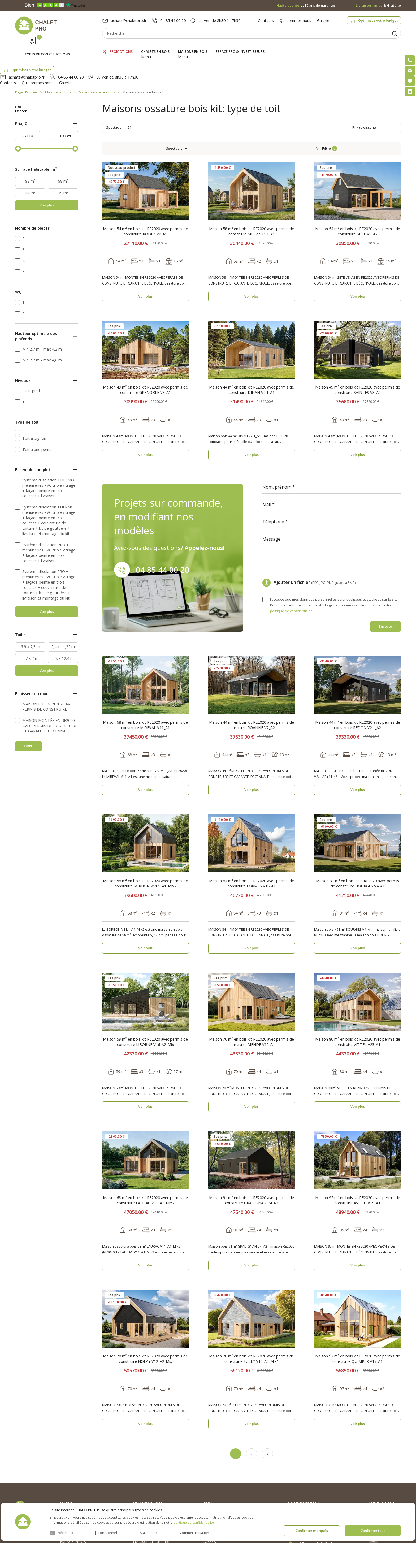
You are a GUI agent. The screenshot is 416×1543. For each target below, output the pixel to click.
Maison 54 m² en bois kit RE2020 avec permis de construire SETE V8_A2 (357, 180)
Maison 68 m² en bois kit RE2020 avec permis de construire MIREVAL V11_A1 (145, 673)
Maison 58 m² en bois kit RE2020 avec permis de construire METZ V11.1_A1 (251, 180)
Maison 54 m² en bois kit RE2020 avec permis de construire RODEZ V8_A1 (145, 180)
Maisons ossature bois (97, 63)
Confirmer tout (373, 1530)
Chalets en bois (155, 46)
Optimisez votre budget (378, 20)
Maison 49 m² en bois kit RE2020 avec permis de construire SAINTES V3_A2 (357, 338)
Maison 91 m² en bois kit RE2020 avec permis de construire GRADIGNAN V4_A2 (251, 1149)
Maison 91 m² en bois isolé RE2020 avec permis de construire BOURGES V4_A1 (357, 832)
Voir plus (47, 161)
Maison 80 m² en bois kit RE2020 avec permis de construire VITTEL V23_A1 (357, 990)
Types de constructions (47, 46)
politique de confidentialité (193, 1522)
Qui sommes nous (295, 20)
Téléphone (273, 470)
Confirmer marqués (312, 1530)
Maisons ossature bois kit (143, 63)
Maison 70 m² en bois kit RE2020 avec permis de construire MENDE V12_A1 (251, 990)
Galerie (323, 20)
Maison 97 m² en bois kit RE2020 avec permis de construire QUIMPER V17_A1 (357, 1307)
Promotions (121, 46)
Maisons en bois (192, 46)
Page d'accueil (26, 63)
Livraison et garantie (151, 1490)
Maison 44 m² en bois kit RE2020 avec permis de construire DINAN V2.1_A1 (251, 338)
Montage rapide (217, 1501)
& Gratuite (378, 5)
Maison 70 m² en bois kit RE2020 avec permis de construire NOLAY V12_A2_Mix (145, 1307)
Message (271, 488)
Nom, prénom (276, 436)
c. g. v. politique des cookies (157, 1500)
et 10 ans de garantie (305, 5)
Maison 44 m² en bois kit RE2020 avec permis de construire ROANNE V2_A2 (251, 673)
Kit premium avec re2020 (218, 1489)
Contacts (266, 20)
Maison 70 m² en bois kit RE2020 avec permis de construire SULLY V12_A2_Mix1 (251, 1307)
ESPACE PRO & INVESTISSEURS (240, 46)
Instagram (391, 1462)
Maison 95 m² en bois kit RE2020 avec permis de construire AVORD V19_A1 (357, 1149)
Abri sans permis (218, 1476)
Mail (266, 453)
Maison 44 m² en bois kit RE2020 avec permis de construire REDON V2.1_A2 (357, 673)
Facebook (390, 1475)
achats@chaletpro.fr (129, 20)
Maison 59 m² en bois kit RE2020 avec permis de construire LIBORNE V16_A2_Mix (145, 990)
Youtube (389, 1489)
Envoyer (385, 575)
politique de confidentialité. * (293, 559)
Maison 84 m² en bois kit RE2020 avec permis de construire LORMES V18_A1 (251, 832)
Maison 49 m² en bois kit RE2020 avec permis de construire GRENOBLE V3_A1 (145, 338)
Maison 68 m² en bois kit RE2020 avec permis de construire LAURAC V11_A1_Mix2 (145, 1149)
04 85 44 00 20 (173, 20)
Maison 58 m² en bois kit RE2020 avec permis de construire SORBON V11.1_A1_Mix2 (145, 832)
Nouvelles (141, 1471)
